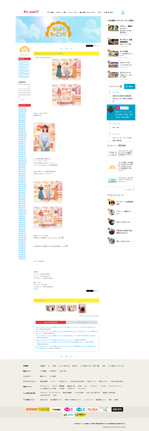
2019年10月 (22, 239)
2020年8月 (22, 218)
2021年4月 (22, 201)
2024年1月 (22, 131)
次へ (71, 48)
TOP (66, 48)
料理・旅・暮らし (109, 12)
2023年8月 (22, 141)
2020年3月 (22, 229)
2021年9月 (22, 190)
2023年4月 (22, 150)
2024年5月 (22, 122)
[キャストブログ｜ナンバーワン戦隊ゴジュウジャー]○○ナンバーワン (55, 340)
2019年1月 (22, 258)
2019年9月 (22, 241)
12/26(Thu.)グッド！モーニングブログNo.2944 (24, 70)
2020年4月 (22, 227)
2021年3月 (22, 203)
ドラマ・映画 (50, 12)
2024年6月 (22, 120)
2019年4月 (22, 252)
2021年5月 (22, 199)
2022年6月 (22, 171)
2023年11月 (22, 135)
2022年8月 (22, 167)
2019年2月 (22, 256)
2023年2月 (22, 154)
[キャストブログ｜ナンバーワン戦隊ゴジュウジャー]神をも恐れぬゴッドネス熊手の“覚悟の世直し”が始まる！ (66, 335)
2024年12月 (22, 107)
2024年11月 (22, 109)
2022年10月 (22, 163)
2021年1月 (22, 207)
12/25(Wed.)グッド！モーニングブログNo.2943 (24, 73)
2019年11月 (22, 237)
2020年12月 (22, 210)
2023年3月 (22, 152)
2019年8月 (22, 244)
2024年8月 (22, 116)
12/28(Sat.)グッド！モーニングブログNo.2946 (24, 64)
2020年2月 (22, 231)
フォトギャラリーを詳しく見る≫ (89, 316)
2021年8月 (22, 192)
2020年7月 (22, 220)
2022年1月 (22, 182)
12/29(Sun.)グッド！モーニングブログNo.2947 (24, 61)
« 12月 (22, 99)
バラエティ (58, 12)
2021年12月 (22, 184)
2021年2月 (22, 205)
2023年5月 (22, 148)
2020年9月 (22, 216)
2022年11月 (22, 161)
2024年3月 (22, 126)
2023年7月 (22, 143)
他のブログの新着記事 (51, 322)
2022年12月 (22, 158)
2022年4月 (22, 175)
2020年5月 (22, 224)
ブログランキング (82, 322)
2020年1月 (22, 233)
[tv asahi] (32, 12)
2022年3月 (22, 178)
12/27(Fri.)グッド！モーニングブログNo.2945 (24, 67)
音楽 (65, 12)
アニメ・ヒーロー (72, 12)
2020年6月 (22, 222)
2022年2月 (22, 180)
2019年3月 (22, 254)
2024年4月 (22, 124)
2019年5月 (22, 250)
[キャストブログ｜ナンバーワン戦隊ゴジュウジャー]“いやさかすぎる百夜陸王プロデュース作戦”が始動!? (65, 342)
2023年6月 (22, 146)
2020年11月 (22, 212)
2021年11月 (22, 186)
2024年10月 (22, 112)
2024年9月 (22, 114)
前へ (61, 48)
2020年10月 (22, 214)
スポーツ (100, 12)
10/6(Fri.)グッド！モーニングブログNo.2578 (49, 53)
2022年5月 (22, 173)
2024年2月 (22, 129)
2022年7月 (22, 169)
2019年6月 (22, 248)
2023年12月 (22, 133)
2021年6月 (22, 197)
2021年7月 (22, 195)
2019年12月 (22, 235)
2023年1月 (22, 156)
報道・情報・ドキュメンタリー (87, 12)
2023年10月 (22, 137)
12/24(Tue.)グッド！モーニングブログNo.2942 (24, 76)
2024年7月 (22, 118)
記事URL (36, 288)
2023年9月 (22, 139)
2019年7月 (22, 246)
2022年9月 (22, 165)
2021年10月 (22, 188)
